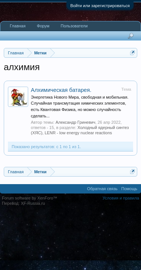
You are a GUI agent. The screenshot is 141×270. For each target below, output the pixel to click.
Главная (18, 26)
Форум (43, 26)
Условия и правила (121, 198)
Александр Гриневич (76, 122)
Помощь (129, 188)
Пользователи (74, 26)
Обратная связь (102, 188)
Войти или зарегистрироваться (100, 5)
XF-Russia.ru (33, 203)
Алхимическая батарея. (61, 90)
